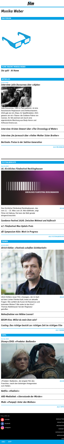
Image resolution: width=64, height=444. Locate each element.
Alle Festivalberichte (56, 236)
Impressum (60, 435)
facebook (7, 423)
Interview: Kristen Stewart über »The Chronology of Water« (29, 129)
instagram (8, 427)
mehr (62, 208)
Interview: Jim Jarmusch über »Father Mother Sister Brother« (30, 135)
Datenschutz (60, 432)
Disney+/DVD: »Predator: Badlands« (18, 341)
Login (56, 4)
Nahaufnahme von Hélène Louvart (17, 314)
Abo (3, 442)
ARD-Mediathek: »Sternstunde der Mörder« (21, 396)
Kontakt (61, 429)
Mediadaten (60, 425)
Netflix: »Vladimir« (10, 391)
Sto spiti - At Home (10, 70)
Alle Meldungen (58, 147)
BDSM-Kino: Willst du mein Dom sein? (19, 320)
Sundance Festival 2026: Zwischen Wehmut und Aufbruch (28, 220)
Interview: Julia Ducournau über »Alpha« (20, 85)
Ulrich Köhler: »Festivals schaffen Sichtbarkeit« (24, 248)
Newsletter (60, 419)
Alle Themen (60, 330)
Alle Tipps (60, 407)
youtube (7, 419)
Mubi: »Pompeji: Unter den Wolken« (18, 402)
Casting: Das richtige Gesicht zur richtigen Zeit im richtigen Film (31, 325)
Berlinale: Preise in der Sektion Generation (21, 142)
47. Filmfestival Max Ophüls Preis (17, 226)
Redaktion (60, 422)
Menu (2, 3)
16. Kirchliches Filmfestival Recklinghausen (22, 169)
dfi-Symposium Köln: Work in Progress (19, 232)
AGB (63, 438)
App (9, 442)
